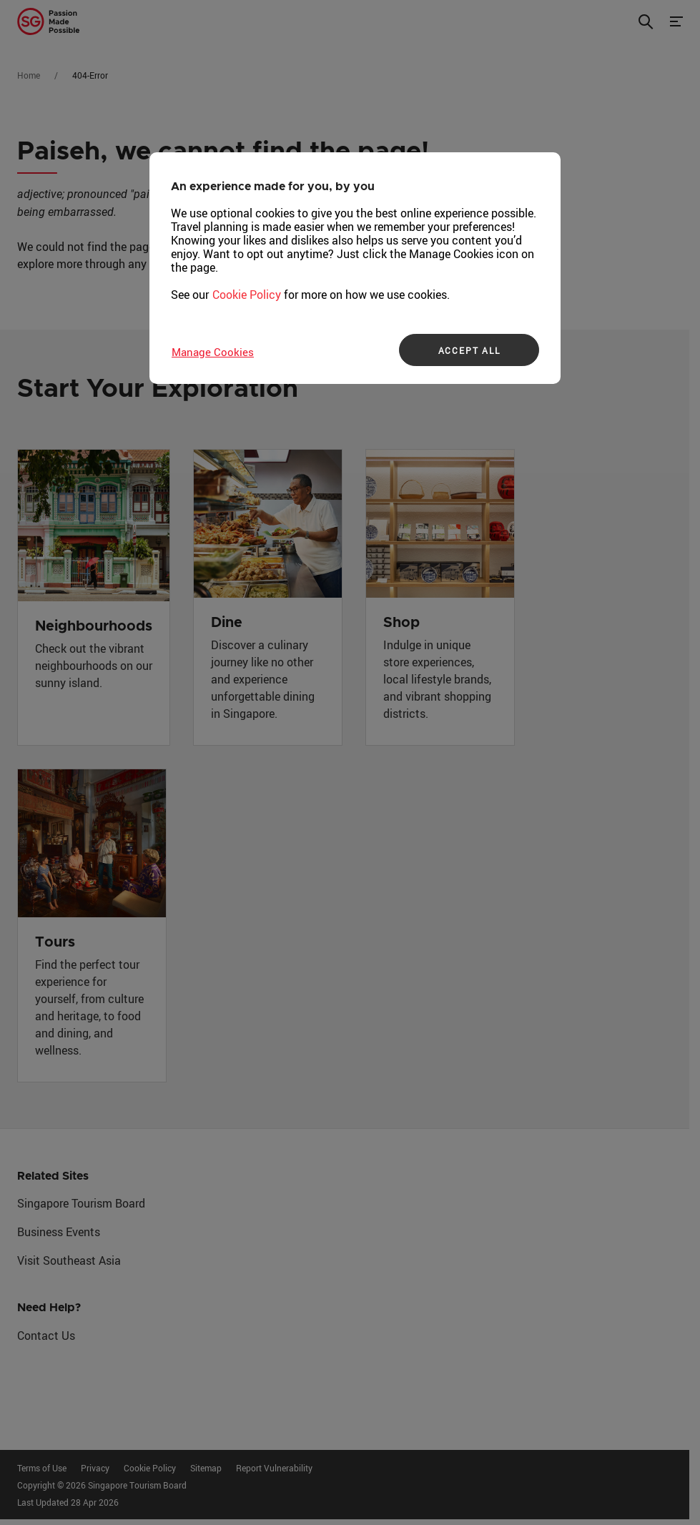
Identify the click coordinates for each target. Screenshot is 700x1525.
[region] (355, 268)
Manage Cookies (213, 352)
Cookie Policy (246, 294)
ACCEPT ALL (469, 350)
